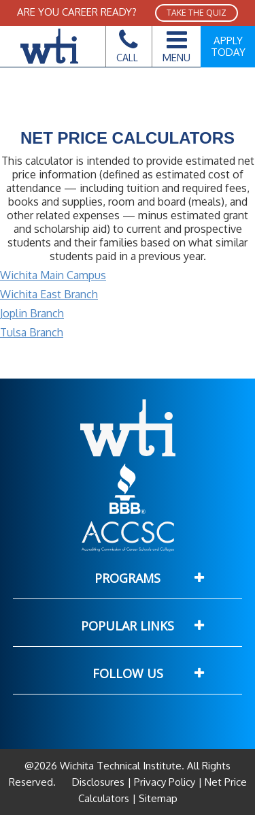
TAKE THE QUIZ (196, 12)
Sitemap (156, 798)
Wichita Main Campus (53, 275)
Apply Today (228, 46)
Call (127, 50)
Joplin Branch (32, 313)
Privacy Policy (164, 782)
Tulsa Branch (31, 332)
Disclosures (99, 782)
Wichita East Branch (49, 294)
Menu (176, 44)
